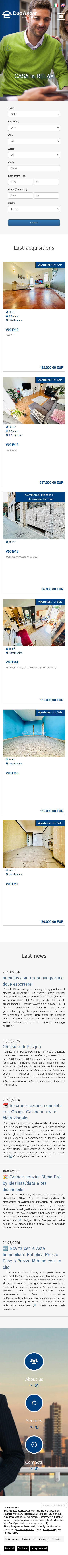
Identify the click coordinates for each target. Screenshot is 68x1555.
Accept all (9, 1548)
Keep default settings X (54, 1505)
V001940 (12, 773)
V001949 (12, 330)
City (10, 135)
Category (13, 122)
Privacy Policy (10, 1533)
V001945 (12, 551)
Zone (11, 149)
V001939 (12, 884)
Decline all (23, 1548)
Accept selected (39, 1548)
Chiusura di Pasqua (22, 1047)
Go (34, 1385)
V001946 (12, 445)
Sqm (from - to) (17, 176)
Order (11, 203)
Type (11, 108)
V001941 (12, 662)
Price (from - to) (17, 189)
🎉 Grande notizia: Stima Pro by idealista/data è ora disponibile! (32, 1183)
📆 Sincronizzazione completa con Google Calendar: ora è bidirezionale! (32, 1112)
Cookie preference (25, 1529)
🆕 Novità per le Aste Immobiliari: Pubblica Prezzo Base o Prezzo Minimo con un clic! (32, 1258)
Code (11, 162)
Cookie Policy (49, 1529)
